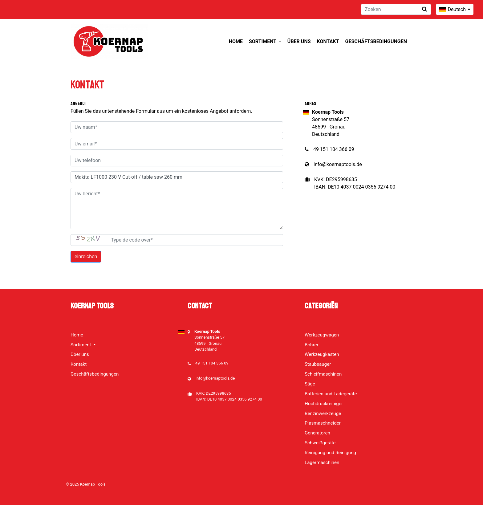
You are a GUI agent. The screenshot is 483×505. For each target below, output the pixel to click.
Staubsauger (318, 364)
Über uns (299, 41)
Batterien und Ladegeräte (331, 394)
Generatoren (317, 433)
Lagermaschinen (322, 462)
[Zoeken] (396, 9)
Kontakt (328, 41)
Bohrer (312, 345)
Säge (310, 384)
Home (236, 41)
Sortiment (263, 41)
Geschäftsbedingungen (376, 41)
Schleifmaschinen (323, 374)
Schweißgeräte (320, 443)
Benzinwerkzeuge (323, 413)
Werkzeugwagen (322, 335)
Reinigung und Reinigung (330, 452)
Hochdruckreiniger (324, 403)
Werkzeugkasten (322, 354)
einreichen (86, 256)
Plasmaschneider (323, 423)
